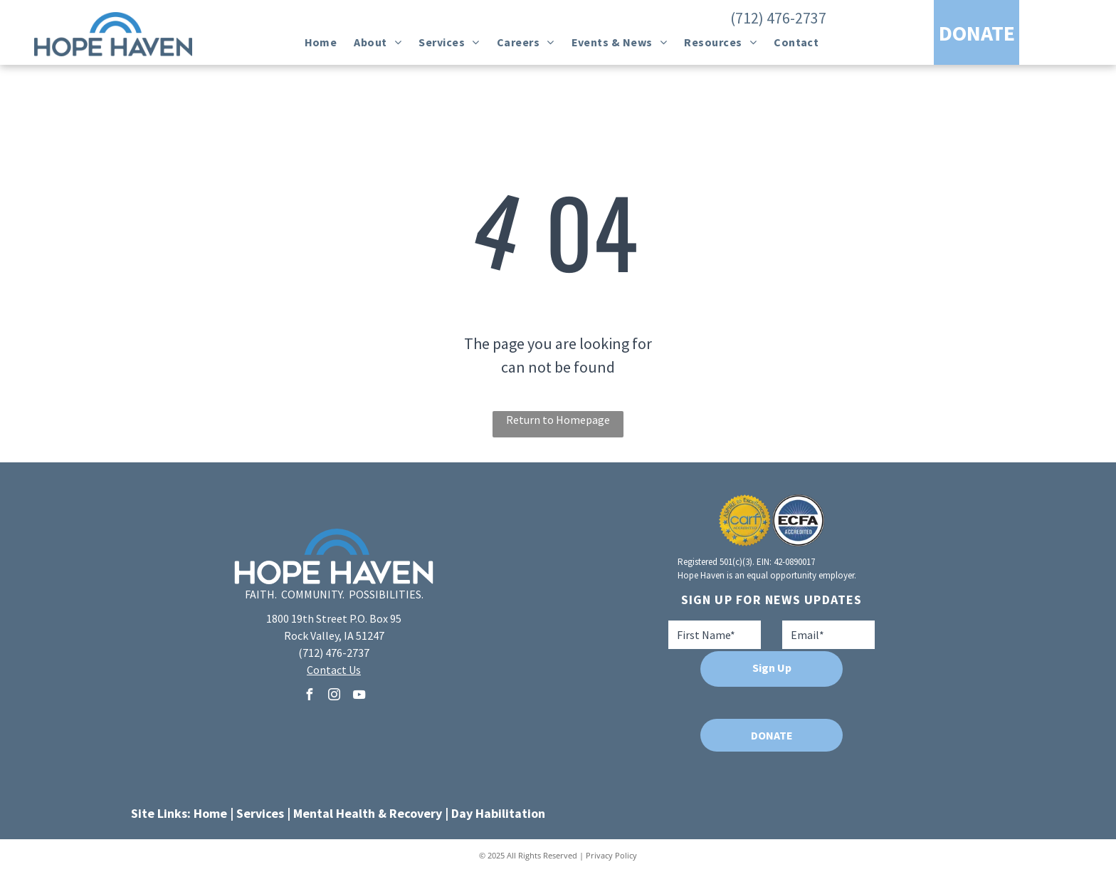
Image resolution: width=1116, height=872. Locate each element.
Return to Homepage (558, 419)
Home (210, 813)
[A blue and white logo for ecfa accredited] (798, 520)
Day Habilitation (498, 813)
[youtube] (358, 696)
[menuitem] (321, 42)
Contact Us (334, 670)
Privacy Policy (611, 855)
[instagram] (334, 696)
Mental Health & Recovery (367, 813)
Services (260, 813)
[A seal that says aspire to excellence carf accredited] (745, 520)
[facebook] (309, 696)
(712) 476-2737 (778, 18)
